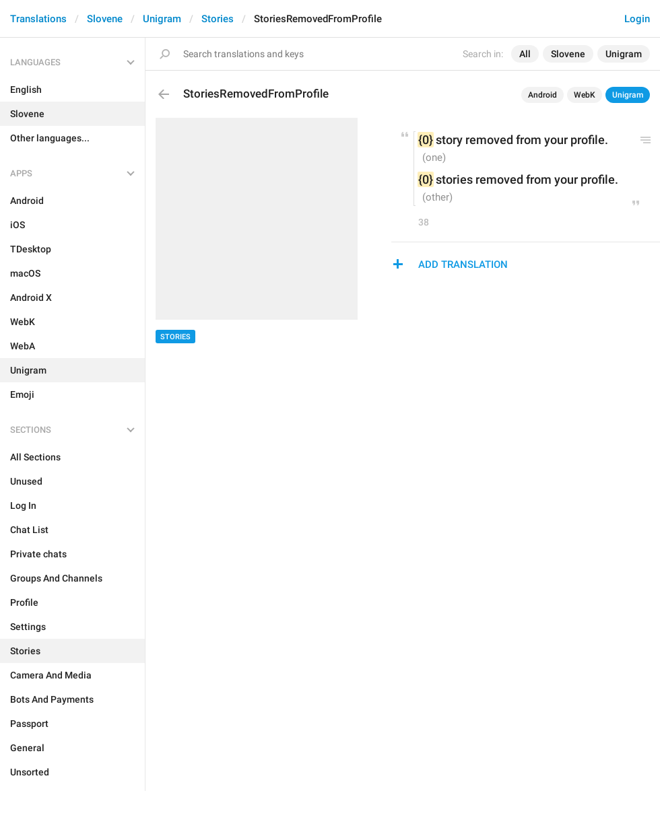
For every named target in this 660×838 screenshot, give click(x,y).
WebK (584, 95)
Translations (38, 19)
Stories (217, 19)
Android (542, 95)
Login (637, 19)
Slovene (105, 19)
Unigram (162, 19)
